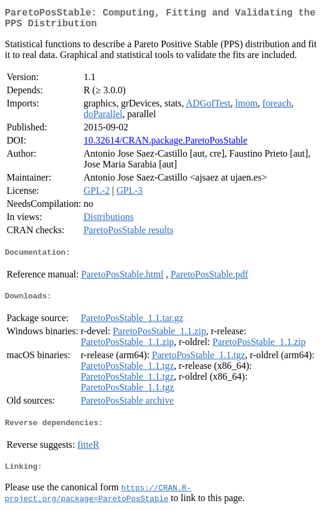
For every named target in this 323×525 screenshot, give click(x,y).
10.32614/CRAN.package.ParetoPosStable (165, 145)
